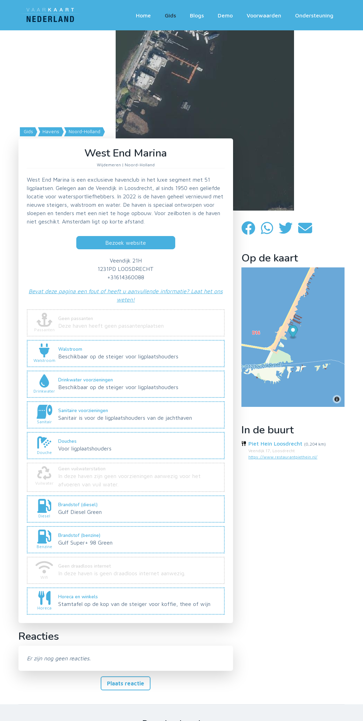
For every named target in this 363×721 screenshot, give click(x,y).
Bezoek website (125, 243)
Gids (170, 15)
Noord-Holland (83, 131)
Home (143, 15)
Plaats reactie (125, 683)
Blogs (197, 15)
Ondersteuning (314, 15)
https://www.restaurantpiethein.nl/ (282, 457)
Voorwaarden (264, 15)
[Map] (181, 120)
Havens (50, 131)
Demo (225, 15)
